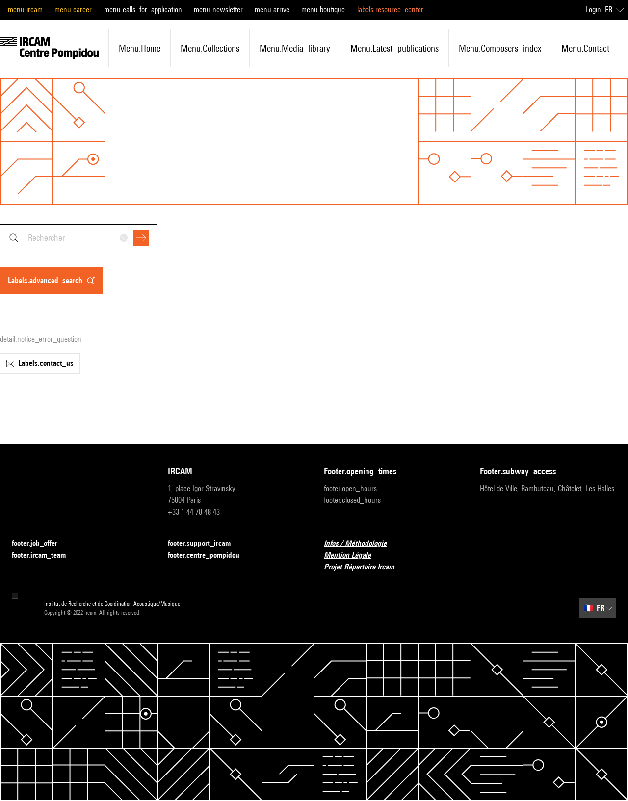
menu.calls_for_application (143, 9)
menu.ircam (25, 9)
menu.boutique (323, 9)
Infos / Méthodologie (361, 544)
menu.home (139, 48)
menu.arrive (272, 9)
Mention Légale (353, 555)
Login (593, 9)
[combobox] (78, 237)
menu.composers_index (500, 48)
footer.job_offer (40, 544)
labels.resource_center (390, 9)
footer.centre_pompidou (209, 555)
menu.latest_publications (394, 48)
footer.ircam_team (45, 555)
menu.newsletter (218, 9)
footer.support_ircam (205, 544)
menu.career (73, 9)
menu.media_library (295, 48)
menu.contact (585, 48)
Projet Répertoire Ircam (365, 567)
